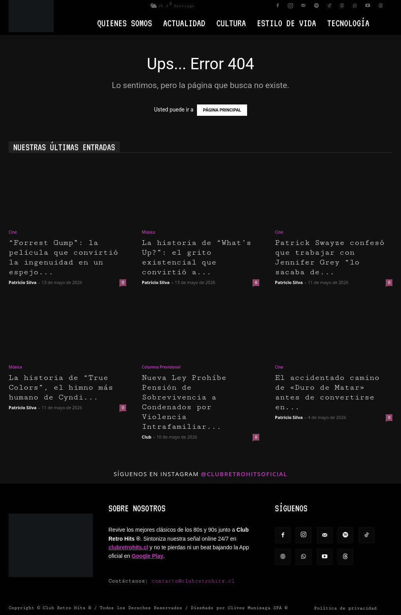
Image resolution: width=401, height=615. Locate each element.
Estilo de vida (286, 23)
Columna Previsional (161, 367)
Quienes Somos (124, 23)
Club (147, 437)
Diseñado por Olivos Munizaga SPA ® (239, 607)
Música (148, 232)
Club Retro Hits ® (67, 607)
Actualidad (184, 23)
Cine (13, 232)
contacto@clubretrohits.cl (193, 581)
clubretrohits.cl (128, 547)
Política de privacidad (345, 608)
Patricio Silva (22, 282)
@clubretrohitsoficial (244, 474)
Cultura (231, 23)
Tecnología (348, 23)
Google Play (147, 556)
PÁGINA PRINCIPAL (222, 110)
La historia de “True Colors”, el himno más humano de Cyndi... (61, 387)
